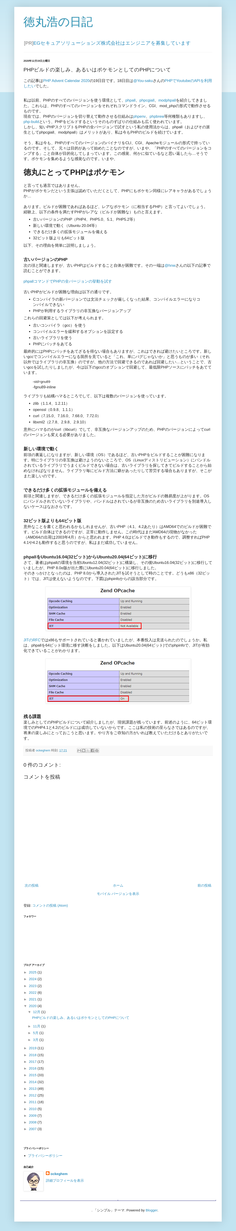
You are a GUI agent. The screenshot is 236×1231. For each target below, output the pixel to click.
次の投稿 (31, 885)
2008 (33, 1122)
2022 (33, 992)
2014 (33, 1082)
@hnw (170, 265)
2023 (33, 986)
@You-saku (143, 81)
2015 (33, 1075)
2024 (33, 979)
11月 (37, 1026)
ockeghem (59, 1174)
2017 (33, 1062)
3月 (36, 1040)
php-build (31, 122)
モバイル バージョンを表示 (118, 894)
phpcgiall (146, 100)
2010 (33, 1109)
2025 (33, 972)
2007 (33, 1129)
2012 (33, 1095)
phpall (130, 100)
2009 (33, 1115)
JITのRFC (32, 640)
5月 (36, 1033)
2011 (33, 1102)
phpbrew (157, 116)
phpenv (139, 116)
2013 (33, 1088)
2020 (33, 1006)
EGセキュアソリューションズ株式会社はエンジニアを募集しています (112, 43)
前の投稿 (204, 885)
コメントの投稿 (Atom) (50, 905)
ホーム (118, 885)
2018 (33, 1055)
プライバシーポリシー (45, 1156)
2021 (33, 999)
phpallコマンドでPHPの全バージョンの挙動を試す (68, 281)
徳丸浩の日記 (58, 21)
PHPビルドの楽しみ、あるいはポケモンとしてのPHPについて (81, 1018)
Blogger (151, 1210)
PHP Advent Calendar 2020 (66, 81)
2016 (33, 1068)
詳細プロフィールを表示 (65, 1180)
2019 (33, 1048)
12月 (37, 1012)
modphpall (167, 100)
